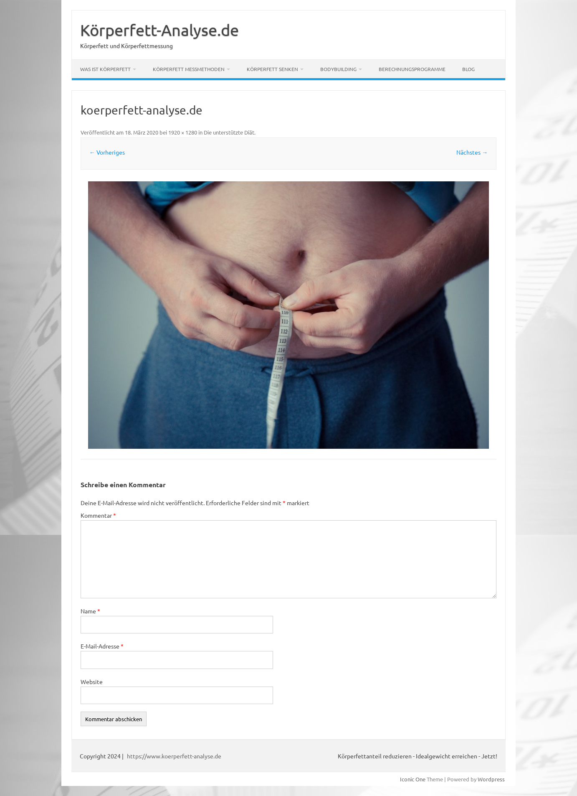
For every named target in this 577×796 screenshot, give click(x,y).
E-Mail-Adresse (102, 646)
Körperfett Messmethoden (189, 69)
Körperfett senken (272, 69)
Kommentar (98, 515)
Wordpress (491, 779)
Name (90, 611)
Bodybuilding (338, 69)
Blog (468, 69)
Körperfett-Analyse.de (159, 29)
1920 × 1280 (182, 132)
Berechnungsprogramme (412, 69)
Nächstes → (472, 152)
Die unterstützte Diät (229, 132)
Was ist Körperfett (105, 69)
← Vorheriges (107, 152)
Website (92, 681)
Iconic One (412, 779)
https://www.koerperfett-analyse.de (174, 756)
